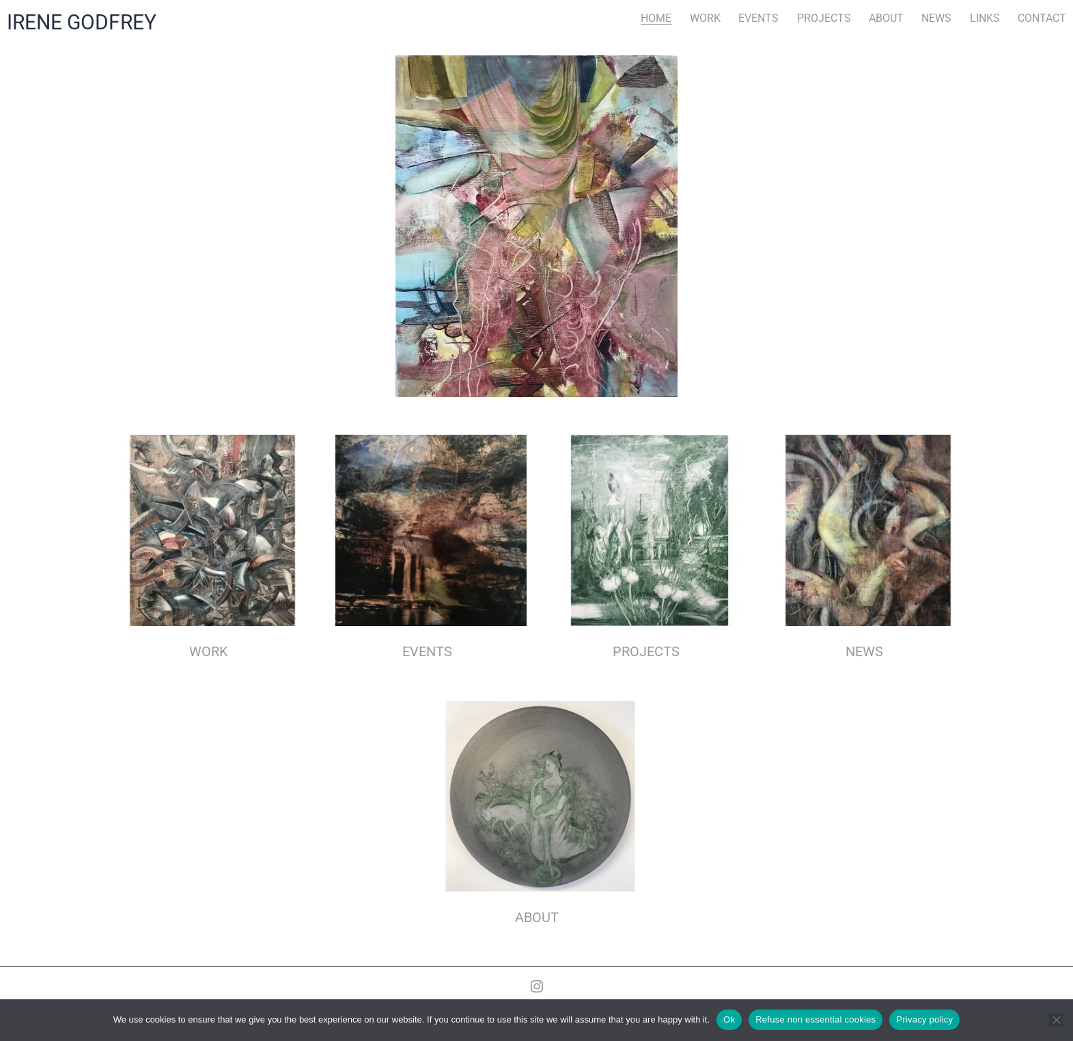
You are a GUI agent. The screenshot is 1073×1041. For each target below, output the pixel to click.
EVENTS (758, 18)
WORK (705, 18)
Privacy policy (924, 1019)
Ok (729, 1019)
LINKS (985, 18)
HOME (656, 18)
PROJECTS (824, 18)
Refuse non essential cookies (815, 1019)
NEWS (936, 18)
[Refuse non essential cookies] (1056, 1020)
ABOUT (886, 18)
